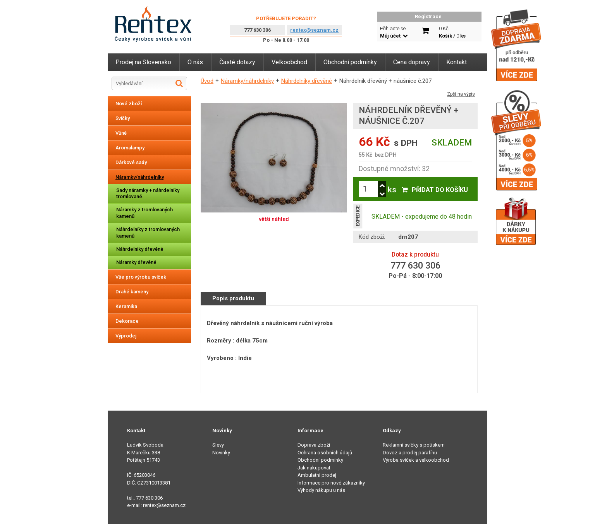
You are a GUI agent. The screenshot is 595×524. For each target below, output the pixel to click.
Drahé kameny (131, 292)
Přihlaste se (394, 32)
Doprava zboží (314, 445)
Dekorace (127, 321)
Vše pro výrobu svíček (140, 277)
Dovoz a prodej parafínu (410, 453)
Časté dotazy (237, 62)
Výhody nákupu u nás (321, 490)
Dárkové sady (131, 162)
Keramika (126, 306)
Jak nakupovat (314, 468)
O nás (195, 62)
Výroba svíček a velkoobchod (416, 460)
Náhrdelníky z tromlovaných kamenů (148, 232)
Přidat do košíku (440, 190)
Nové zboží (128, 103)
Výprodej (125, 336)
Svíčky (122, 118)
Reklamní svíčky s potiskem (414, 445)
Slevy (218, 445)
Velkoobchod (289, 62)
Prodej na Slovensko (143, 62)
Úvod (207, 80)
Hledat (179, 83)
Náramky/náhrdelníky (139, 177)
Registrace (428, 16)
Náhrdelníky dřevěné (139, 249)
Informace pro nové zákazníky (331, 483)
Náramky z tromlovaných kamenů (144, 213)
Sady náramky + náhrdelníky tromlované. (147, 193)
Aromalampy (129, 148)
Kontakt (456, 62)
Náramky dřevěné (136, 262)
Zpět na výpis (461, 94)
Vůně (121, 133)
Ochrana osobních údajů (325, 453)
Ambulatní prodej (317, 475)
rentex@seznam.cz (314, 30)
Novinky (221, 453)
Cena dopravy (411, 62)
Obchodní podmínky (350, 62)
